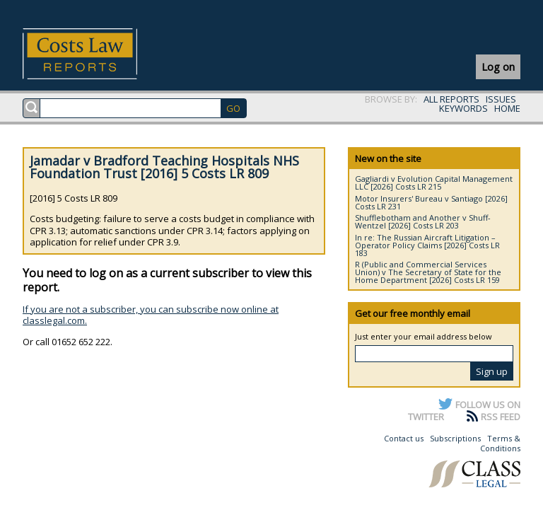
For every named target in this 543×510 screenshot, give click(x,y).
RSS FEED (500, 416)
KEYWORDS (463, 108)
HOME (507, 108)
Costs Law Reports (96, 53)
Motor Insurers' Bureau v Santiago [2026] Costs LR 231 (431, 202)
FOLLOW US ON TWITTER (464, 410)
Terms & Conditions (500, 443)
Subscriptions (455, 438)
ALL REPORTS (451, 99)
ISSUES (501, 99)
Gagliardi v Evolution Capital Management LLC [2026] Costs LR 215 (434, 182)
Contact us (404, 438)
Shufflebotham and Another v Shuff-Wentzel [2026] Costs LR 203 (423, 221)
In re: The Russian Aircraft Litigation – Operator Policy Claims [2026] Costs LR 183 (427, 245)
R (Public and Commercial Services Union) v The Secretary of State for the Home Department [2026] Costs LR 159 (428, 272)
